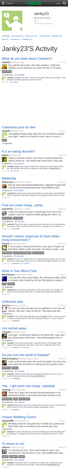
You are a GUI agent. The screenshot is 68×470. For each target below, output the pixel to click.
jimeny (5, 155)
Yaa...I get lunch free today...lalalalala (28, 386)
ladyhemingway (10, 358)
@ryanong (15, 390)
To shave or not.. (14, 443)
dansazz (6, 305)
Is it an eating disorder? (18, 151)
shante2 (6, 62)
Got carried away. (14, 328)
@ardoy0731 (18, 209)
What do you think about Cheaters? (27, 58)
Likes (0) (5, 39)
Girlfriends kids (12, 301)
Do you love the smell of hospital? (26, 355)
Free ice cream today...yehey (22, 205)
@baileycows (19, 182)
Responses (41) (31, 36)
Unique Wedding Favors (19, 417)
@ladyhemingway (25, 359)
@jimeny (12, 155)
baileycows (7, 182)
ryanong (6, 390)
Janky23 (6, 131)
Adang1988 (7, 421)
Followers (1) (15, 39)
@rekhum (14, 447)
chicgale (6, 332)
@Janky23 (15, 131)
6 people (21, 75)
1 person (15, 82)
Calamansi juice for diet (18, 127)
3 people (21, 371)
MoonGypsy (8, 274)
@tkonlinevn (15, 244)
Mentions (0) (57, 36)
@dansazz (15, 305)
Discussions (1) (17, 36)
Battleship (9, 178)
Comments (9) (44, 36)
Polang (5, 243)
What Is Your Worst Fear (19, 271)
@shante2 (14, 62)
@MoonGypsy (21, 275)
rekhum (6, 447)
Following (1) (27, 39)
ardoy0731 (7, 209)
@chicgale (15, 332)
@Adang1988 (19, 421)
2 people (20, 190)
